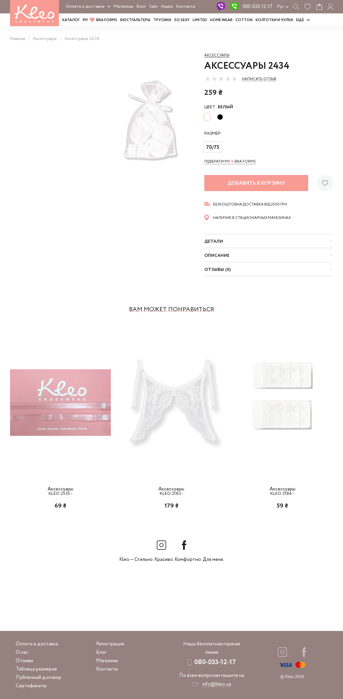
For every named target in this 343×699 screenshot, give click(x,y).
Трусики (162, 20)
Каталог (71, 20)
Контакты (185, 6)
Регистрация (110, 644)
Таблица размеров (36, 669)
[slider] (221, 78)
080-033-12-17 (257, 6)
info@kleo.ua (216, 684)
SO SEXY (182, 20)
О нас (22, 652)
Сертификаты (31, 686)
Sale (153, 6)
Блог (141, 6)
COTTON (244, 20)
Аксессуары (216, 55)
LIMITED (200, 20)
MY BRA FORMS (100, 20)
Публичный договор (38, 677)
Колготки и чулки (274, 20)
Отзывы (24, 660)
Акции (167, 6)
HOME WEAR (221, 20)
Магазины (123, 6)
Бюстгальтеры (135, 20)
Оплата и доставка (85, 6)
